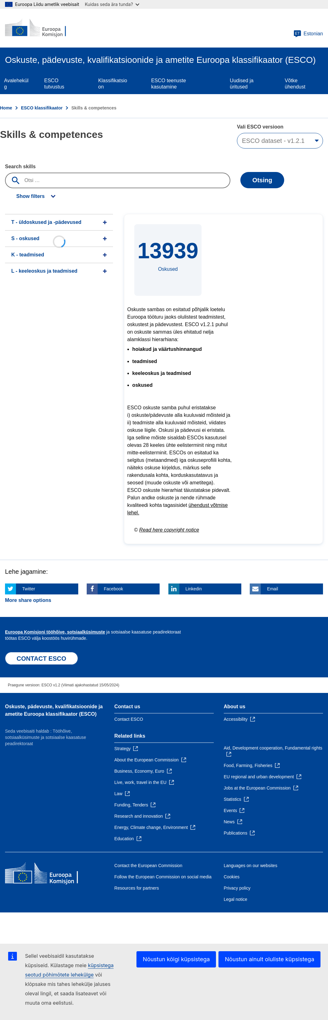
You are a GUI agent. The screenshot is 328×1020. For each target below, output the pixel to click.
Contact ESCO (128, 719)
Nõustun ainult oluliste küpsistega (269, 959)
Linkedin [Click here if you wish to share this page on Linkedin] (194, 588)
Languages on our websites (250, 865)
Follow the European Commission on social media (162, 876)
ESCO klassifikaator (42, 107)
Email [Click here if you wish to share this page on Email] (272, 588)
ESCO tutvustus (54, 83)
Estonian (308, 34)
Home (6, 107)
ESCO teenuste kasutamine (168, 83)
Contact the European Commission (148, 865)
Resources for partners (136, 888)
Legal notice (236, 899)
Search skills (20, 166)
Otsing (262, 180)
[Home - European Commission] (43, 28)
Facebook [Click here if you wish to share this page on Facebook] (113, 588)
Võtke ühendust (295, 83)
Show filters (30, 196)
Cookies (232, 876)
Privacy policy (237, 888)
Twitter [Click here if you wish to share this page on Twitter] (28, 588)
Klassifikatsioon (112, 83)
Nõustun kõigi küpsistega (176, 959)
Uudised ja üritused (242, 83)
